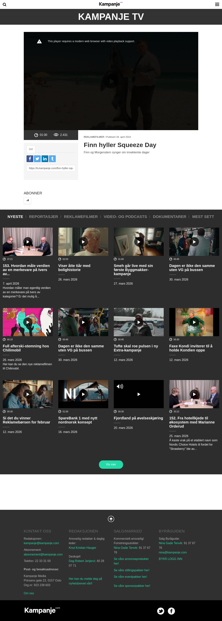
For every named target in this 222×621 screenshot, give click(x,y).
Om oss (29, 593)
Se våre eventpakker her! (130, 576)
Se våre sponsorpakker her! (132, 585)
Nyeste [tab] (15, 216)
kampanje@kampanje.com (41, 543)
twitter (160, 611)
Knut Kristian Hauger (82, 547)
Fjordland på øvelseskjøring (138, 418)
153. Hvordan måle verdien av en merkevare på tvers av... (26, 270)
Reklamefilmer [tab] (81, 216)
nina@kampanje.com (173, 552)
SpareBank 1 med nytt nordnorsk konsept (77, 420)
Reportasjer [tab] (43, 216)
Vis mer (111, 464)
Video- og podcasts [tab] (125, 216)
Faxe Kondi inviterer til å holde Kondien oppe (190, 348)
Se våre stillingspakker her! (132, 570)
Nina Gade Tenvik (125, 547)
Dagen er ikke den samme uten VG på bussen (192, 268)
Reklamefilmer (94, 137)
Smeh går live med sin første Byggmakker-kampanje (133, 270)
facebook (171, 611)
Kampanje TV (111, 17)
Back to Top (111, 519)
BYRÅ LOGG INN (170, 558)
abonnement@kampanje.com (43, 554)
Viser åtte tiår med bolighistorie (74, 268)
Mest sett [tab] (203, 216)
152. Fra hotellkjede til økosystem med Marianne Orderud (192, 422)
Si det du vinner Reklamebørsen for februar (26, 420)
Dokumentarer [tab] (169, 216)
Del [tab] (31, 149)
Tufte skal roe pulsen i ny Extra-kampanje (136, 348)
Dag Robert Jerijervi (82, 561)
